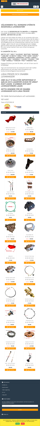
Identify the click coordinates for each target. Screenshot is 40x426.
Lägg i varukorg (10, 134)
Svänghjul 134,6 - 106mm (10, 149)
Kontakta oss (4, 384)
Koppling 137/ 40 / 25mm (29, 341)
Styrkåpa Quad (29, 213)
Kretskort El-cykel (29, 127)
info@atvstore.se (8, 42)
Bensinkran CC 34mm (29, 363)
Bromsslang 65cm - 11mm (10, 299)
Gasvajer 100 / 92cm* (10, 191)
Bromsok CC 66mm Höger (29, 256)
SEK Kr (2, 1)
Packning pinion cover (29, 320)
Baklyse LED (10, 256)
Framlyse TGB (10, 234)
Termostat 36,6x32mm (10, 320)
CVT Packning (10, 213)
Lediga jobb (4, 394)
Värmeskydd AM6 (30, 149)
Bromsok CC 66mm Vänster (10, 277)
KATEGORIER (20, 10)
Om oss (3, 392)
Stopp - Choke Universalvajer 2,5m (10, 363)
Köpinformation (5, 387)
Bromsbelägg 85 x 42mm (29, 191)
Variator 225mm (10, 170)
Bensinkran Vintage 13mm (29, 299)
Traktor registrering (6, 389)
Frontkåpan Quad (30, 170)
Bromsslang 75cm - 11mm (29, 277)
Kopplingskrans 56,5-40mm (10, 341)
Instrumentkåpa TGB (29, 234)
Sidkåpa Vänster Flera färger (10, 127)
